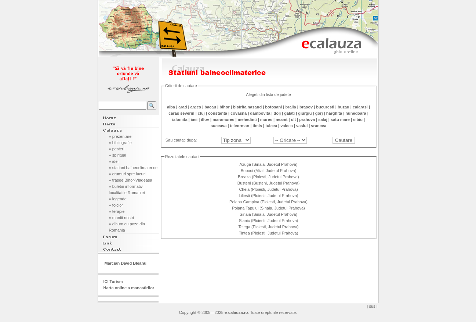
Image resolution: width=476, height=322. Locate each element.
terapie (118, 211)
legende (119, 199)
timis (257, 126)
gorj (319, 113)
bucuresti (325, 107)
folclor (117, 205)
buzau (343, 107)
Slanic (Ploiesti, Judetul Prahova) (268, 220)
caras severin (181, 113)
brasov (306, 107)
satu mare (340, 119)
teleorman (240, 126)
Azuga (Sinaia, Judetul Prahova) (269, 164)
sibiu (358, 119)
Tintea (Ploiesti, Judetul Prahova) (268, 233)
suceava (218, 126)
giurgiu (305, 113)
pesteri (118, 149)
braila (290, 107)
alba (171, 107)
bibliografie (122, 142)
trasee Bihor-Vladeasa (132, 180)
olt (293, 119)
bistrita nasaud (247, 107)
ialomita (180, 119)
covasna (238, 113)
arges (195, 107)
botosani (273, 107)
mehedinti (247, 119)
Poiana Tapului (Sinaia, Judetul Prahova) (268, 208)
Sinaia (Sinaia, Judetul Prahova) (268, 214)
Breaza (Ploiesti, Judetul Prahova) (268, 177)
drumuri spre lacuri (129, 174)
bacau (210, 107)
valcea (286, 126)
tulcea (271, 126)
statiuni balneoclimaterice (135, 167)
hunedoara (355, 113)
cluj (201, 113)
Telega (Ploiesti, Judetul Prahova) (269, 227)
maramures (223, 119)
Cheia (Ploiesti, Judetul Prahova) (268, 189)
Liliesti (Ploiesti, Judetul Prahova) (268, 195)
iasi (194, 119)
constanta (217, 113)
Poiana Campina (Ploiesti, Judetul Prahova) (268, 202)
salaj (322, 119)
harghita (334, 113)
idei (115, 161)
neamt (281, 119)
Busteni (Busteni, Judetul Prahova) (268, 183)
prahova (307, 119)
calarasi (360, 107)
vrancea (318, 126)
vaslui (302, 126)
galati (289, 113)
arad (182, 107)
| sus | (372, 306)
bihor (224, 107)
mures (266, 119)
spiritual (119, 155)
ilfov (205, 119)
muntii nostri (123, 217)
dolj (277, 113)
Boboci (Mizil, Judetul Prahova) (269, 170)
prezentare (122, 136)
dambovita (260, 113)
